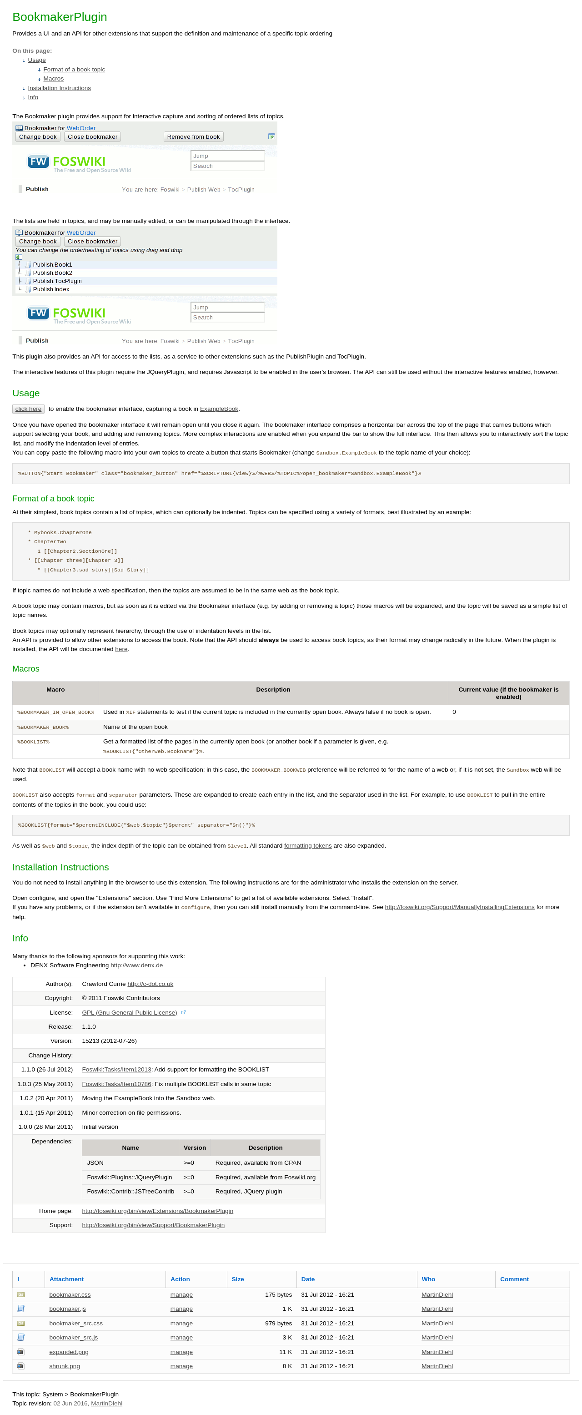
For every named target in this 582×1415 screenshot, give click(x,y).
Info (33, 97)
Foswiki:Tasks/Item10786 (116, 1084)
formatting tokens (308, 845)
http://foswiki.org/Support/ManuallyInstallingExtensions (460, 907)
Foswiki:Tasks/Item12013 (116, 1069)
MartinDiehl (437, 1294)
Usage (36, 59)
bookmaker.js (67, 1308)
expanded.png (68, 1352)
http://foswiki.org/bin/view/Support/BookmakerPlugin (153, 1225)
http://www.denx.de (136, 965)
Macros (53, 78)
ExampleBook (219, 408)
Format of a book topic (74, 69)
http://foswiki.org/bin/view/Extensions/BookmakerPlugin (157, 1211)
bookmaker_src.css (76, 1323)
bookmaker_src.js (73, 1337)
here (121, 649)
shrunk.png (64, 1366)
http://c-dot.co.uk (150, 983)
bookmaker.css (69, 1294)
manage (182, 1294)
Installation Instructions (59, 88)
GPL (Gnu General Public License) (129, 1012)
